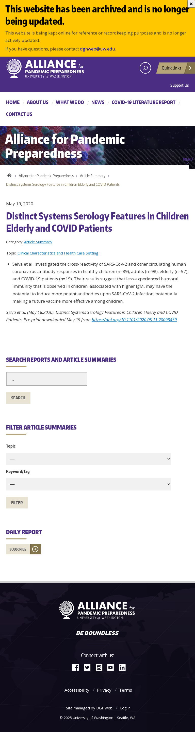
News (97, 102)
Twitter (89, 667)
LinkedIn (124, 667)
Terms (125, 690)
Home (13, 102)
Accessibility (76, 690)
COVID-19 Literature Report (143, 102)
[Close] (191, 4)
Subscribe (18, 549)
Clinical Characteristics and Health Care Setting (58, 253)
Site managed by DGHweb (89, 707)
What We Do (70, 102)
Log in (125, 707)
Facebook (77, 667)
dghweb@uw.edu (97, 49)
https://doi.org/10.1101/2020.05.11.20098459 (134, 319)
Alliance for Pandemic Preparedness (46, 175)
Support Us (179, 85)
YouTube (112, 667)
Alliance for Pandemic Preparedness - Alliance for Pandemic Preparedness (48, 68)
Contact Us (19, 114)
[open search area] (145, 68)
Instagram (100, 667)
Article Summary (92, 175)
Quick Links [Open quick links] (177, 69)
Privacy (104, 690)
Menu (188, 159)
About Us (37, 102)
